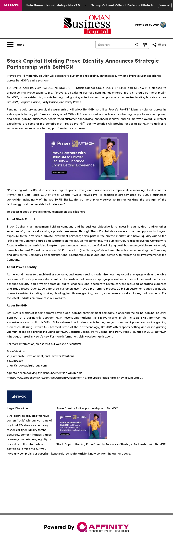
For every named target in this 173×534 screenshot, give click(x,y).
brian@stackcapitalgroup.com (27, 365)
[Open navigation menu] (15, 44)
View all (164, 5)
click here (79, 211)
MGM (106, 317)
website (60, 298)
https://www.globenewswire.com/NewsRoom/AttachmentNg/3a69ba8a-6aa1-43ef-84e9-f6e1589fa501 (75, 377)
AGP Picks (11, 5)
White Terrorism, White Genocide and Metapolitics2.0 (44, 5)
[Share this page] (159, 44)
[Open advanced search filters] (145, 45)
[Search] (114, 45)
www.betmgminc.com (98, 336)
